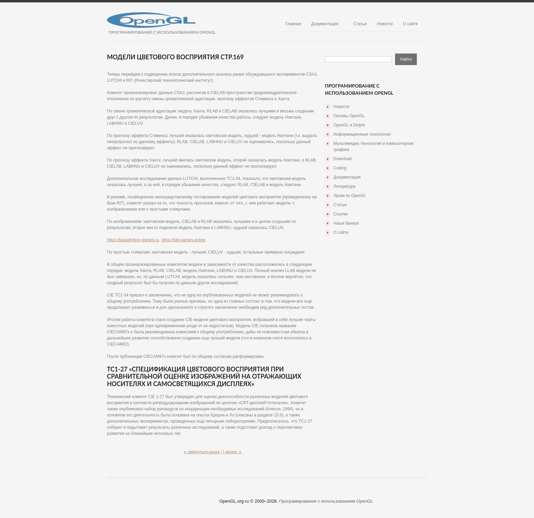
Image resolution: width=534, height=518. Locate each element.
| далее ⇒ (232, 452)
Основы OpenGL (349, 115)
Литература (344, 186)
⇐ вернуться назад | (203, 452)
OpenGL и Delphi (349, 125)
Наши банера (346, 223)
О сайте (410, 23)
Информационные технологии (362, 134)
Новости (384, 23)
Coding (339, 168)
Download (342, 158)
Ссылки (340, 214)
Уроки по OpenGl (349, 195)
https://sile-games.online (183, 240)
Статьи (360, 23)
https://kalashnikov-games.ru (133, 240)
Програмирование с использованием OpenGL (326, 501)
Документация (325, 23)
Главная (293, 23)
